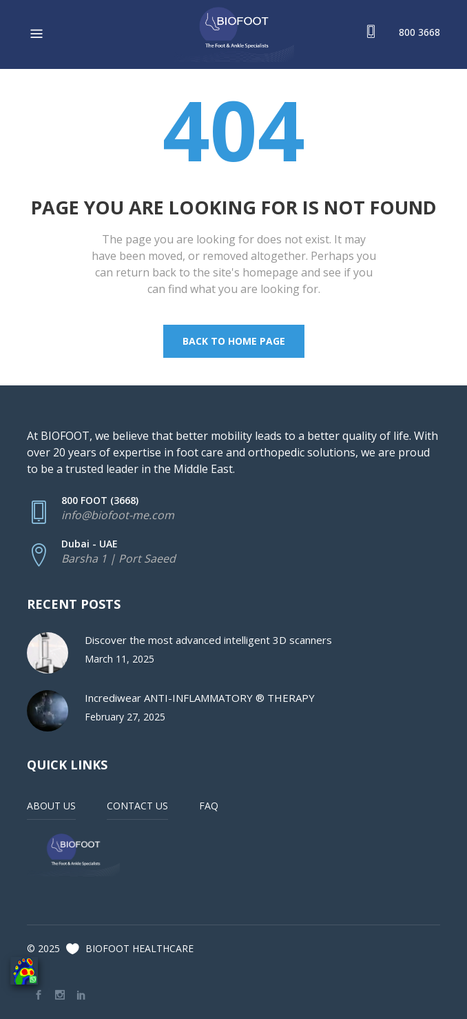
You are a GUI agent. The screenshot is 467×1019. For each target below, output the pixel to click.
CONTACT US (137, 805)
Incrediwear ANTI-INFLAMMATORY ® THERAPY (200, 698)
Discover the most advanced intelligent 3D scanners (208, 640)
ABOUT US (51, 805)
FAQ (208, 805)
